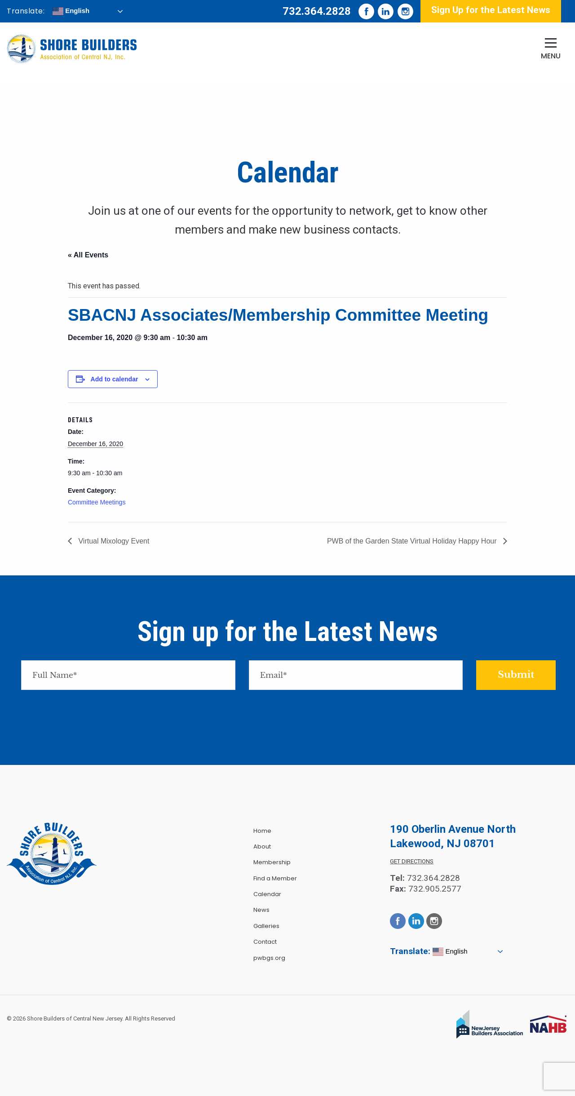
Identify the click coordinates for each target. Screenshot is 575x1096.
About (262, 846)
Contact (265, 941)
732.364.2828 (317, 11)
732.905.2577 (434, 889)
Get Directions (411, 861)
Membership (272, 862)
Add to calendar (114, 379)
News (261, 910)
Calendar (267, 894)
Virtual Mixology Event (112, 541)
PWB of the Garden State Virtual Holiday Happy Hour (413, 541)
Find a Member (275, 878)
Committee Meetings (96, 502)
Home (262, 830)
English (71, 11)
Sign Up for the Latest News (490, 9)
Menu (551, 56)
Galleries (266, 926)
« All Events (88, 255)
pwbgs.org (269, 958)
